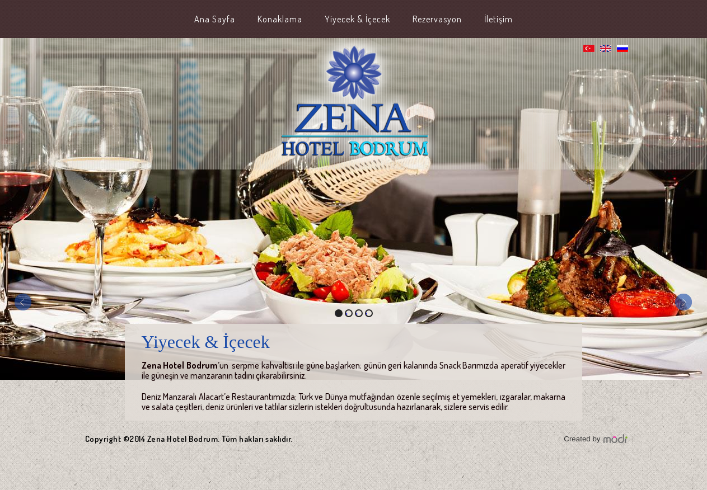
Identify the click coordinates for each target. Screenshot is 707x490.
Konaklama (279, 19)
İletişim (498, 19)
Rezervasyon (437, 19)
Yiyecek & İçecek (357, 19)
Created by (582, 439)
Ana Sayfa (214, 19)
